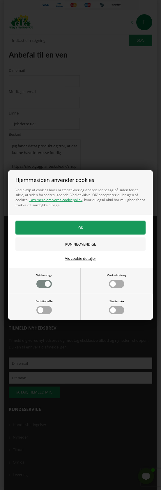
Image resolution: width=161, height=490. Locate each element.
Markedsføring (116, 280)
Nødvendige (44, 280)
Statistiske (116, 306)
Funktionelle (44, 306)
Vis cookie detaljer (80, 258)
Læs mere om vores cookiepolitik (55, 199)
